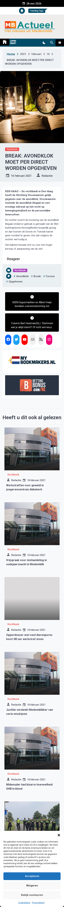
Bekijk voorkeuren (32, 895)
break (37, 276)
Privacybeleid (38, 903)
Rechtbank (12, 149)
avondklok (22, 276)
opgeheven (16, 281)
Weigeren (32, 885)
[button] (59, 835)
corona (50, 276)
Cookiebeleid (24, 903)
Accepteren (32, 876)
